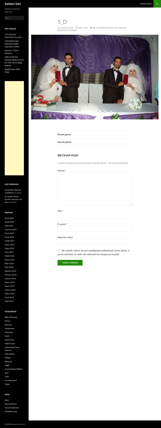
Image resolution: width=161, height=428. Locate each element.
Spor (6, 373)
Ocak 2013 (9, 297)
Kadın (7, 336)
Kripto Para (9, 340)
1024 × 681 (83, 28)
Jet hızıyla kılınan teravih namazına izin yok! (13, 199)
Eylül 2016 (9, 267)
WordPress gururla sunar (15, 424)
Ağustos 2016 (10, 271)
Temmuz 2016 (11, 275)
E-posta (63, 223)
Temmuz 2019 (11, 229)
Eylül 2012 (9, 301)
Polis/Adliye (9, 354)
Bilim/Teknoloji (11, 317)
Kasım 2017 (10, 244)
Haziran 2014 (10, 290)
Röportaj (8, 361)
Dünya (7, 321)
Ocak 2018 (9, 237)
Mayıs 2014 (9, 293)
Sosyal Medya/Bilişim (13, 369)
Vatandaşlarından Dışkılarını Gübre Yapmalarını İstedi (12, 44)
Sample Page (145, 4)
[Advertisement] (14, 128)
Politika (8, 358)
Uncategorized (11, 380)
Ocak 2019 (9, 233)
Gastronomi (9, 328)
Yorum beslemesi (12, 407)
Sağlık (7, 365)
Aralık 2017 (9, 241)
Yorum (62, 170)
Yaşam (7, 384)
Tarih (7, 376)
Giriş (6, 400)
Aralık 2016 (9, 256)
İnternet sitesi (65, 237)
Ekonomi (8, 325)
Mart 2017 (9, 252)
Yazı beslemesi (11, 404)
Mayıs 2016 (9, 282)
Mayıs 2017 (9, 248)
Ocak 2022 (9, 218)
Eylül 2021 (9, 226)
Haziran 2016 (10, 278)
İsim (61, 210)
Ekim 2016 (9, 263)
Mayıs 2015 (9, 286)
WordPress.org (11, 411)
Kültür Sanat (10, 343)
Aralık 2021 (9, 222)
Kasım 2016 (10, 259)
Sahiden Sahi (13, 3)
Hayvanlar (9, 332)
